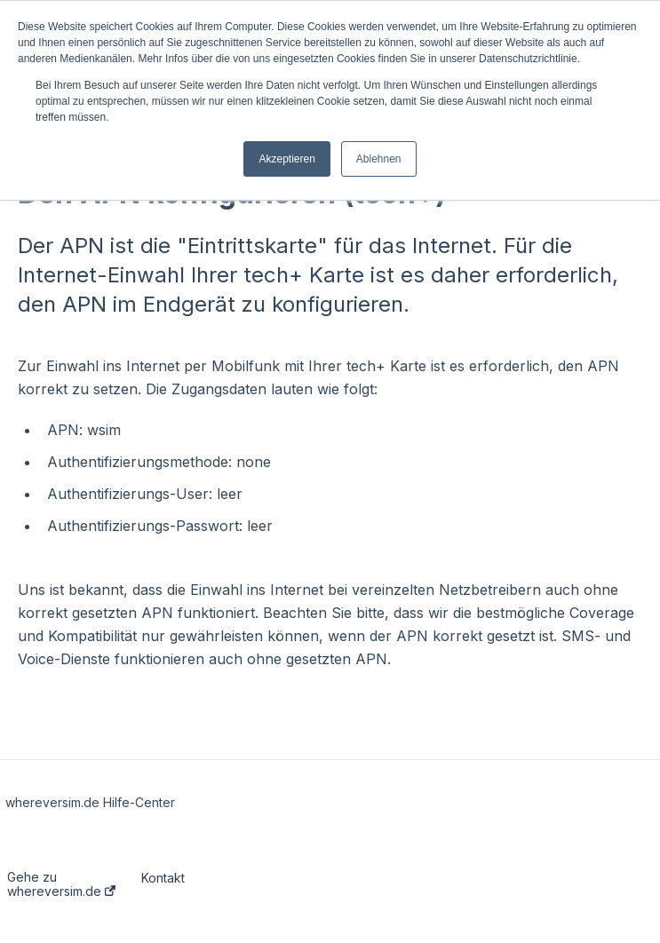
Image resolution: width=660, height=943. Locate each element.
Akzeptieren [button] (286, 159)
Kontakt (163, 878)
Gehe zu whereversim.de (61, 884)
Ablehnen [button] (379, 159)
